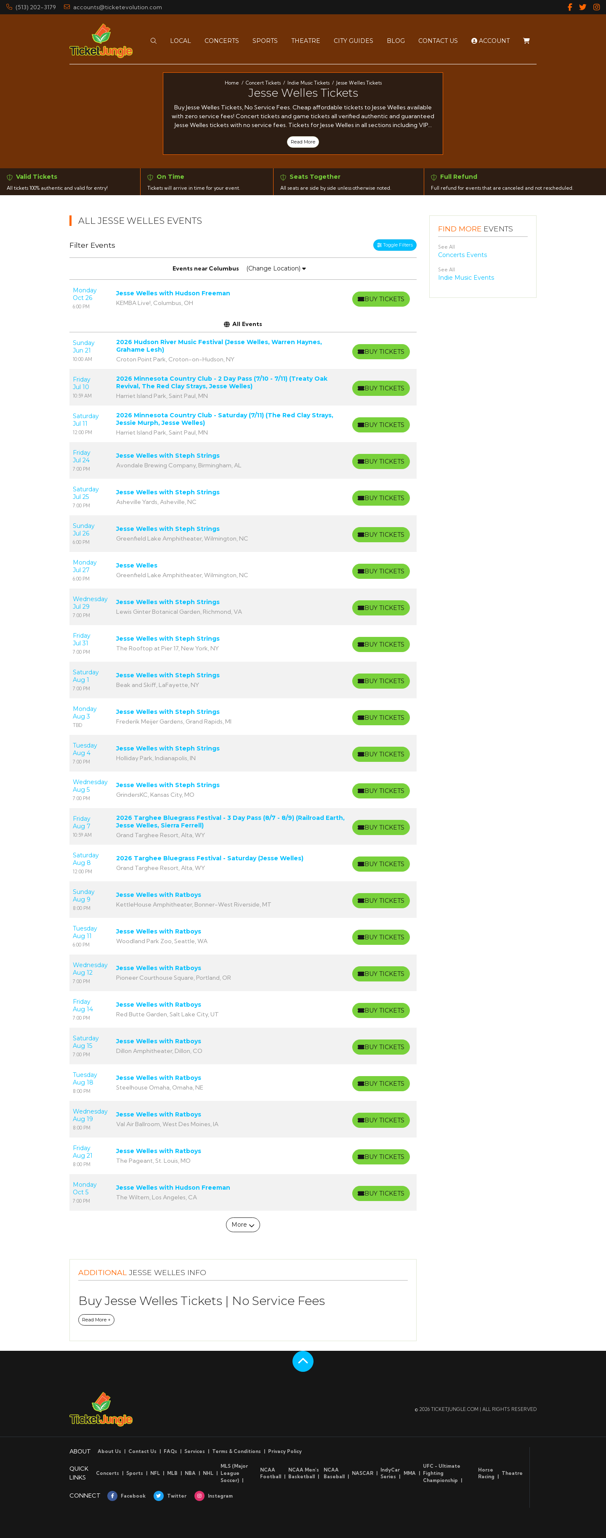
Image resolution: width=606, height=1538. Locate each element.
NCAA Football (270, 1473)
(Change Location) (276, 268)
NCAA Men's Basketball (303, 1473)
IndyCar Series (390, 1473)
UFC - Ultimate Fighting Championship (441, 1473)
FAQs (170, 1451)
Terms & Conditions (236, 1451)
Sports (134, 1473)
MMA (410, 1473)
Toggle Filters (395, 245)
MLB (172, 1473)
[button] (153, 37)
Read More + (96, 1320)
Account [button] (490, 37)
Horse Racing (486, 1473)
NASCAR (362, 1473)
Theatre (512, 1473)
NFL (155, 1473)
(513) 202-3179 (31, 7)
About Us (109, 1451)
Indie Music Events (466, 277)
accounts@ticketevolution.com (113, 7)
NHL (208, 1473)
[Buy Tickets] (380, 299)
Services (194, 1451)
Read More (303, 142)
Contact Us (142, 1451)
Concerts (107, 1473)
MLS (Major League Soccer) (234, 1473)
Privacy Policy (285, 1451)
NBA (190, 1473)
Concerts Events (462, 255)
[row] (243, 298)
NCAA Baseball (334, 1473)
